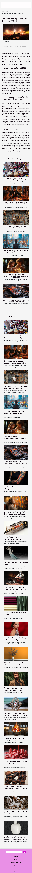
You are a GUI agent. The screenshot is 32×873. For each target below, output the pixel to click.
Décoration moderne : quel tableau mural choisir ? (13, 664)
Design (16, 856)
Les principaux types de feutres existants (15, 614)
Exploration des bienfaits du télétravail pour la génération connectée (16, 251)
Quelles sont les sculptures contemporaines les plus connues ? (16, 789)
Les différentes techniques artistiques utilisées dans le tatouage (13, 489)
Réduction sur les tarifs (7, 49)
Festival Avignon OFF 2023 (21, 74)
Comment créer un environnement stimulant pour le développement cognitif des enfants (16, 276)
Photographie (16, 863)
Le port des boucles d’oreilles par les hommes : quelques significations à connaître (16, 640)
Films (16, 859)
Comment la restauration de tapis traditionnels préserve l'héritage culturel (16, 227)
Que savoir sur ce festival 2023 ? (9, 44)
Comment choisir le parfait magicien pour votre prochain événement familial (16, 203)
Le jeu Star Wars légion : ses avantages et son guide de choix (15, 588)
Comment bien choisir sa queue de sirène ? (16, 563)
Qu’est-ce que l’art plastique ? (14, 738)
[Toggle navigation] (4, 5)
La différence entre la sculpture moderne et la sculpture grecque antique (15, 839)
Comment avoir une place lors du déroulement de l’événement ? (15, 46)
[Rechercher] (14, 852)
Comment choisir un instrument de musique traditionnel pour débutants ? (16, 179)
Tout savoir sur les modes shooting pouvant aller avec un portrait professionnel (15, 690)
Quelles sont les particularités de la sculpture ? (16, 813)
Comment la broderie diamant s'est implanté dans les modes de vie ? (16, 715)
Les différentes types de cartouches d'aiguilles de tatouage (13, 539)
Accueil (2, 11)
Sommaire (6, 41)
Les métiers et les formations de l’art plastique (15, 762)
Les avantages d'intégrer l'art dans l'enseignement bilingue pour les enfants (14, 514)
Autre (7, 11)
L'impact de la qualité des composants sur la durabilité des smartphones (16, 301)
